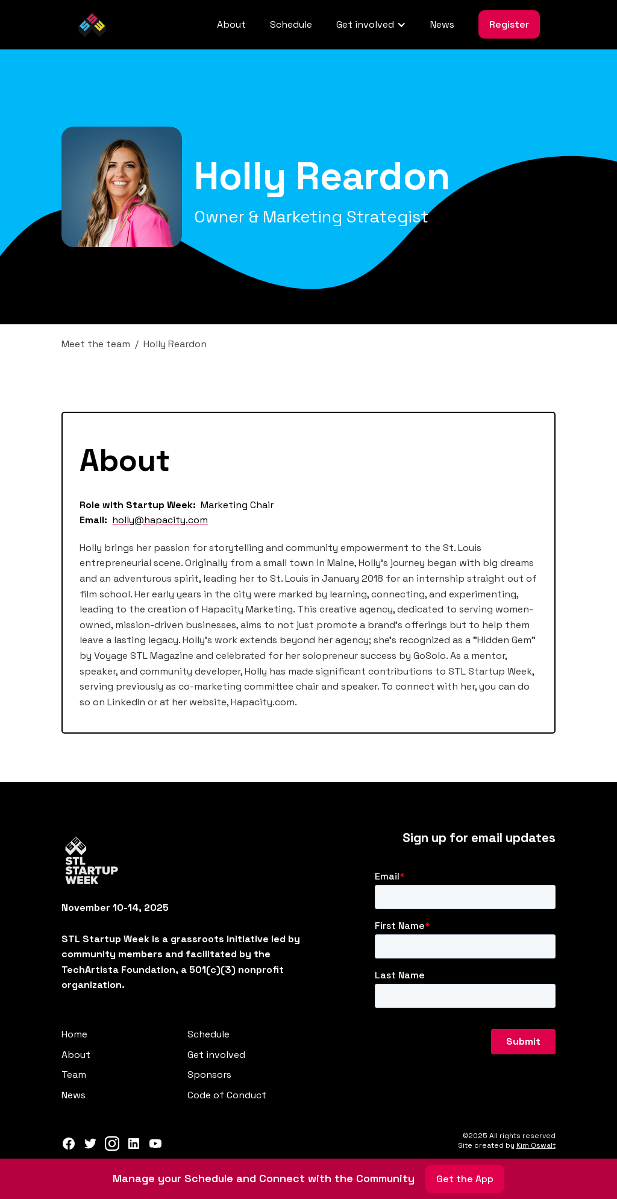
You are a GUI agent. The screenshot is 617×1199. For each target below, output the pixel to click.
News (442, 24)
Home (74, 1034)
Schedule (291, 24)
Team (73, 1074)
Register (509, 24)
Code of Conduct (226, 1095)
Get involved (216, 1054)
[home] (92, 25)
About (231, 24)
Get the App (464, 1178)
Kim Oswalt (536, 1145)
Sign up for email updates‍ (479, 838)
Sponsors (209, 1074)
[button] (371, 25)
